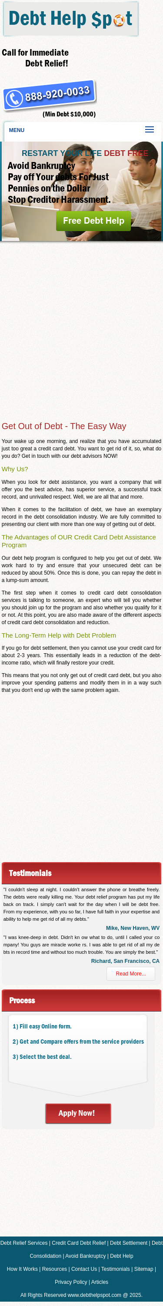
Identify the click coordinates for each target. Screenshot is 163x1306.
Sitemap (143, 1269)
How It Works (22, 1269)
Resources (54, 1269)
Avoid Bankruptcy (85, 1256)
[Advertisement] (81, 329)
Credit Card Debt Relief (79, 1243)
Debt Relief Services (24, 1243)
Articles (99, 1282)
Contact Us (84, 1269)
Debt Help (121, 1256)
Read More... (131, 974)
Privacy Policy (71, 1282)
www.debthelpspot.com (94, 1295)
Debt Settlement (128, 1243)
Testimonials (115, 1269)
